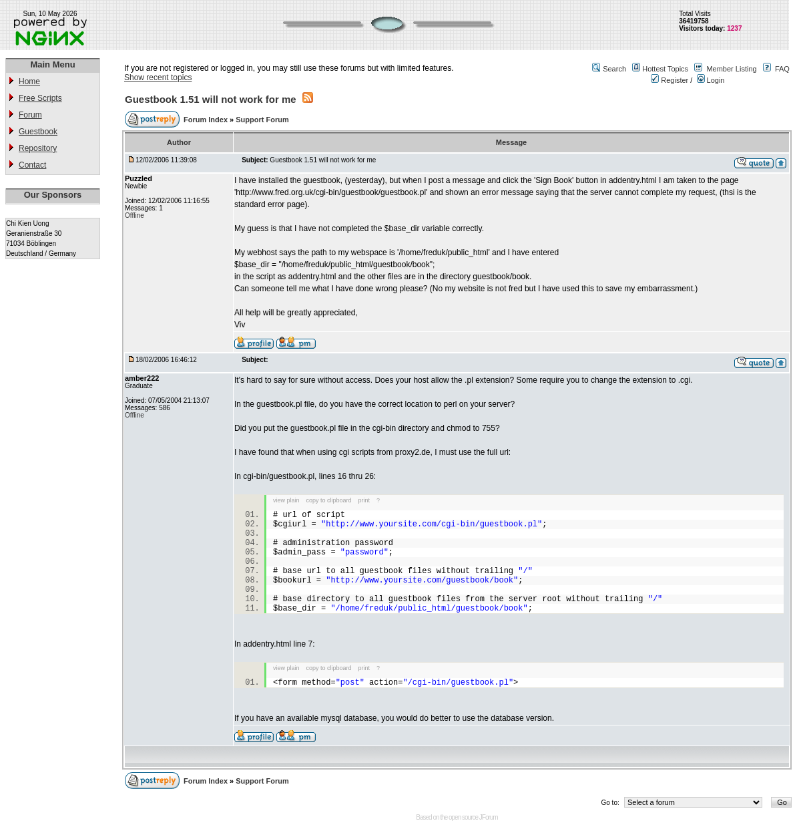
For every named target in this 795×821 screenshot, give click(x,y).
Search (614, 69)
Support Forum (262, 120)
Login (711, 80)
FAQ (782, 69)
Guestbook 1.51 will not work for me (210, 99)
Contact (32, 165)
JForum (488, 817)
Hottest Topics (665, 69)
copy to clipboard (329, 500)
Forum (30, 115)
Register (669, 80)
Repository (38, 148)
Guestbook (38, 131)
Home (29, 81)
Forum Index (207, 120)
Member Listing (731, 69)
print (364, 500)
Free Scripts (40, 98)
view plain (286, 500)
